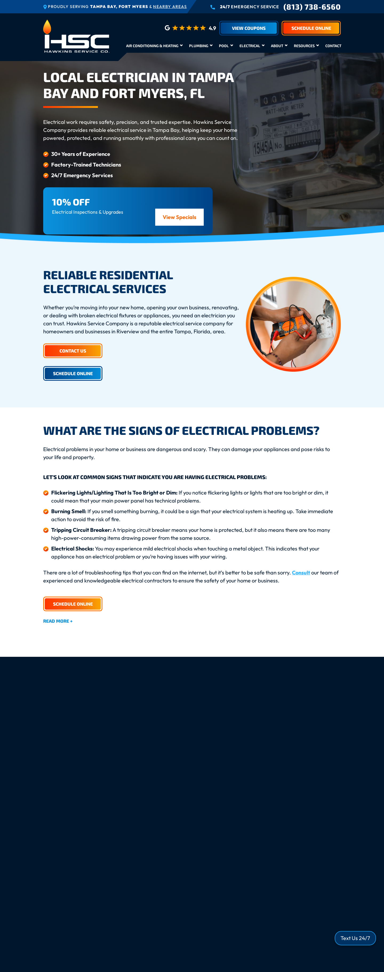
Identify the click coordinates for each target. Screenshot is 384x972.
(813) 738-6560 (312, 6)
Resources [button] (304, 45)
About (277, 45)
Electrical (249, 45)
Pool (224, 45)
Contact (333, 45)
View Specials (179, 217)
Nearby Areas (170, 6)
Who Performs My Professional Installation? (113, 833)
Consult (301, 572)
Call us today (160, 744)
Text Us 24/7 (355, 938)
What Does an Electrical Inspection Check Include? (121, 849)
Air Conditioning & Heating (152, 45)
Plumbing (198, 45)
